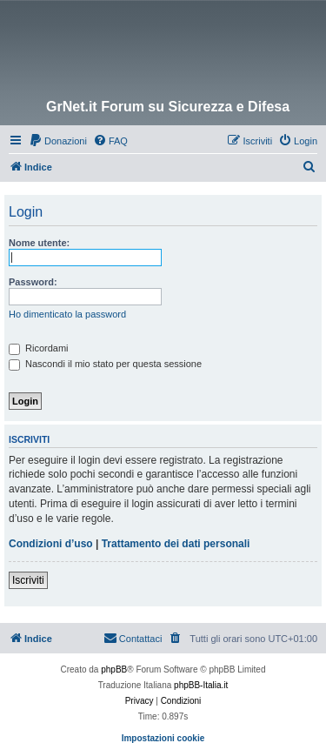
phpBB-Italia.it (201, 685)
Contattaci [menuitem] (133, 638)
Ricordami (39, 348)
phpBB (114, 669)
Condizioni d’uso (51, 544)
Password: (33, 282)
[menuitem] (58, 141)
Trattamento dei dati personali (176, 544)
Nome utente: (39, 243)
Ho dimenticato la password (67, 314)
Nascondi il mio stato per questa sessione (105, 363)
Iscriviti (28, 580)
